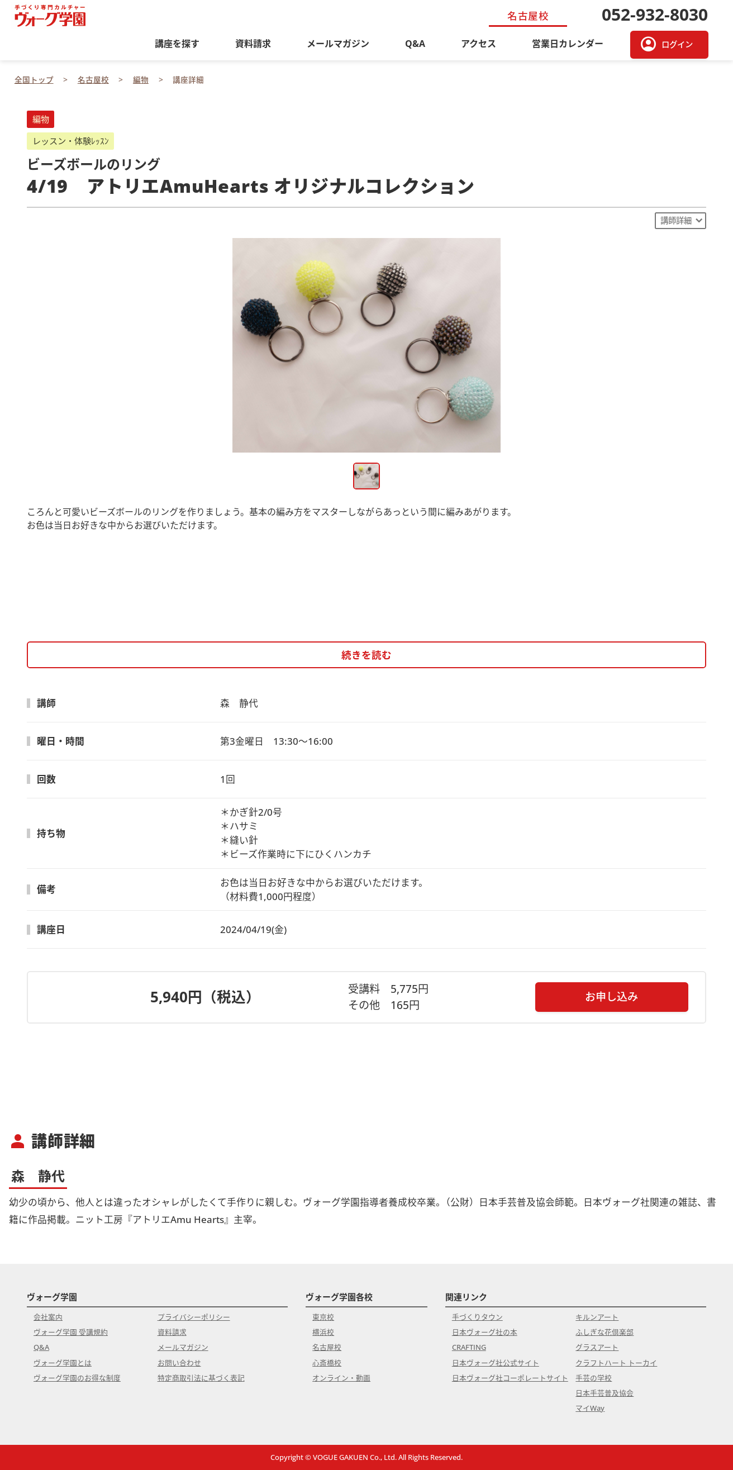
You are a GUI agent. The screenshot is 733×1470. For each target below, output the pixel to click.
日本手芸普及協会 (604, 1393)
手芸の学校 (593, 1378)
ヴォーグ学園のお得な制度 (77, 1378)
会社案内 (48, 1317)
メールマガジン (338, 43)
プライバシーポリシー (194, 1317)
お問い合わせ (179, 1363)
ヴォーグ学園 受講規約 (71, 1332)
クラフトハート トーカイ (616, 1363)
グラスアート (596, 1347)
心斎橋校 (326, 1363)
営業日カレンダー (567, 43)
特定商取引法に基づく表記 (201, 1378)
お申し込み (611, 996)
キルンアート (596, 1317)
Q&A (415, 43)
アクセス (478, 43)
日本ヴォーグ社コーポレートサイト (510, 1378)
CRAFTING (469, 1347)
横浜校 (323, 1332)
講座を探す (177, 43)
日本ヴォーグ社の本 (484, 1332)
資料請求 (253, 43)
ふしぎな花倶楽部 (604, 1332)
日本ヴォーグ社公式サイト (495, 1363)
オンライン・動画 (341, 1378)
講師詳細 (676, 220)
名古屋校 (326, 1347)
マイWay (590, 1408)
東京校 (323, 1317)
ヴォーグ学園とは (63, 1363)
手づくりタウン (477, 1317)
